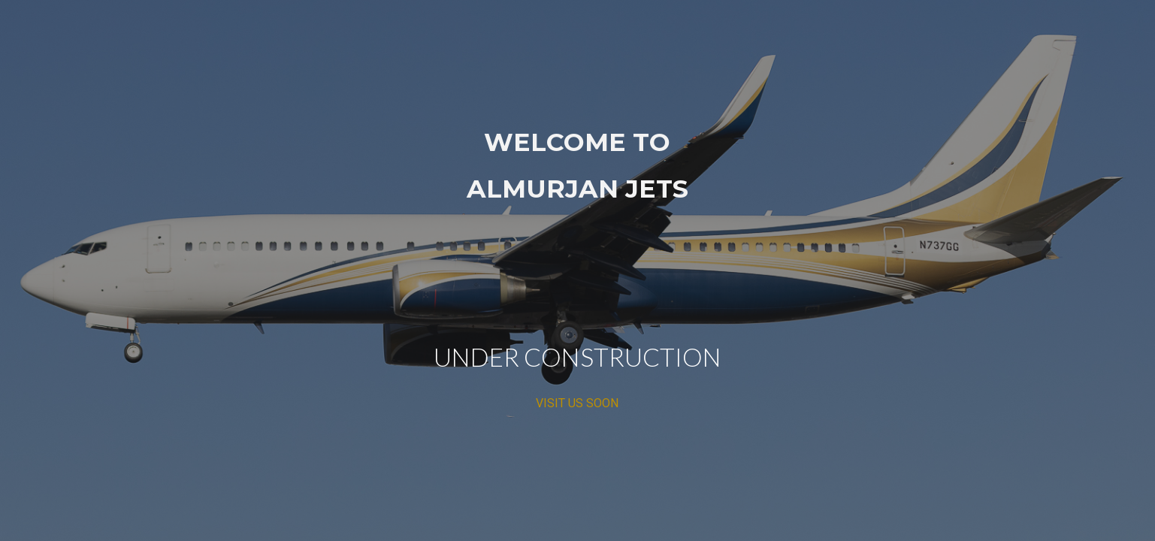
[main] (577, 271)
